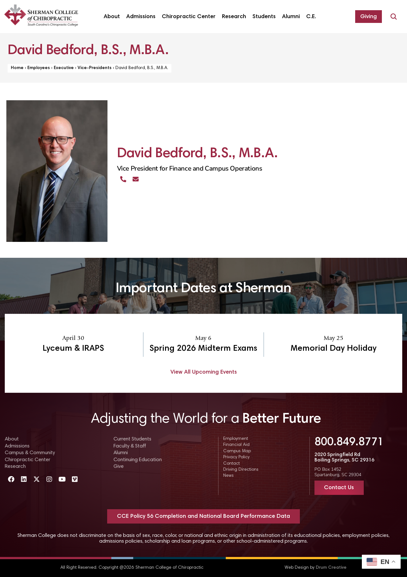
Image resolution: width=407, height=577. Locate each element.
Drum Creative (331, 568)
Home (17, 68)
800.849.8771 (349, 442)
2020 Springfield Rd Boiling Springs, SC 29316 (344, 457)
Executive (64, 68)
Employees (38, 68)
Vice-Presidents (95, 68)
